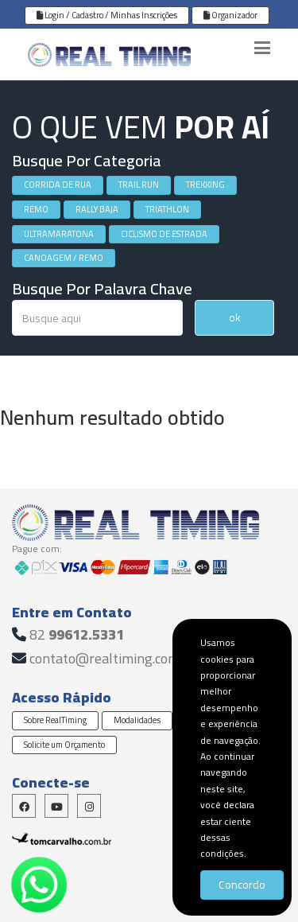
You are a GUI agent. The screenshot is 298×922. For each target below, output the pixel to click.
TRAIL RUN (138, 185)
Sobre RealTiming (55, 720)
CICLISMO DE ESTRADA (164, 234)
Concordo (242, 884)
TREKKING (205, 185)
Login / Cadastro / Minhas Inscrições (107, 15)
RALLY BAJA (96, 209)
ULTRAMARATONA (59, 234)
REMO (36, 209)
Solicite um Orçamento (64, 745)
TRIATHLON (167, 209)
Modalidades (137, 720)
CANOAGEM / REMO (63, 258)
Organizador (230, 15)
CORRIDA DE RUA (57, 185)
